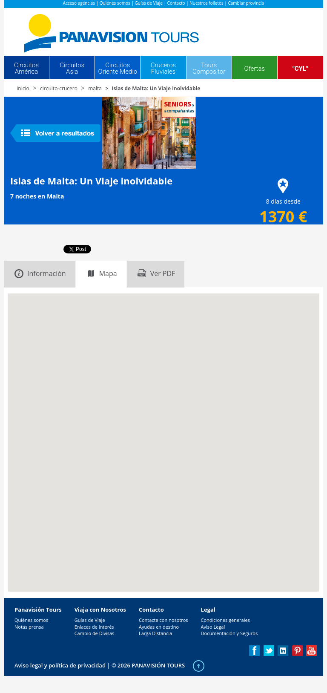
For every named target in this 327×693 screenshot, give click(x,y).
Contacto (176, 3)
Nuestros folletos (206, 3)
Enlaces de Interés (94, 627)
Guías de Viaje (149, 3)
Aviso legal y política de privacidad (60, 665)
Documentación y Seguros (229, 633)
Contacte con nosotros (163, 620)
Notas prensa (29, 627)
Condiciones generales (225, 620)
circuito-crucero (58, 88)
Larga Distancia (155, 633)
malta (95, 88)
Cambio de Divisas (95, 633)
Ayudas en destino (159, 627)
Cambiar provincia (246, 3)
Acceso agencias (79, 3)
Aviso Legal (213, 627)
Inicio (23, 88)
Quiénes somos (115, 3)
